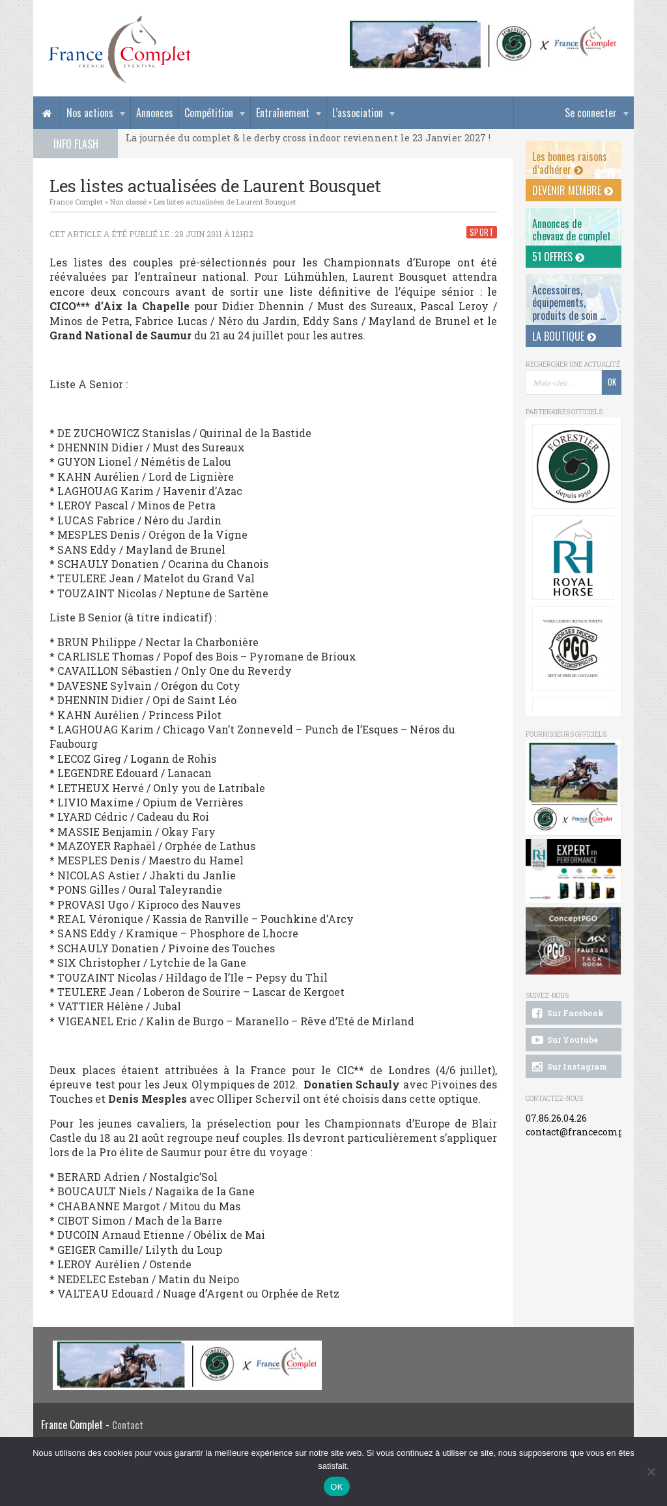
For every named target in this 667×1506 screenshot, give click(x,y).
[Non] (650, 1471)
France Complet (76, 201)
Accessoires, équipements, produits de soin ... (569, 302)
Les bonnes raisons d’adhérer (569, 163)
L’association (357, 113)
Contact (127, 1425)
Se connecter (591, 113)
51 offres (558, 256)
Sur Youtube (564, 1040)
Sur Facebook (567, 1013)
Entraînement (282, 113)
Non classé (128, 201)
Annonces (154, 113)
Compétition (208, 113)
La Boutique (564, 336)
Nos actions (89, 113)
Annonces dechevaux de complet (571, 230)
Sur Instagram (568, 1067)
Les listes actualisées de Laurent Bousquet (225, 201)
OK (336, 1487)
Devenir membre (572, 190)
